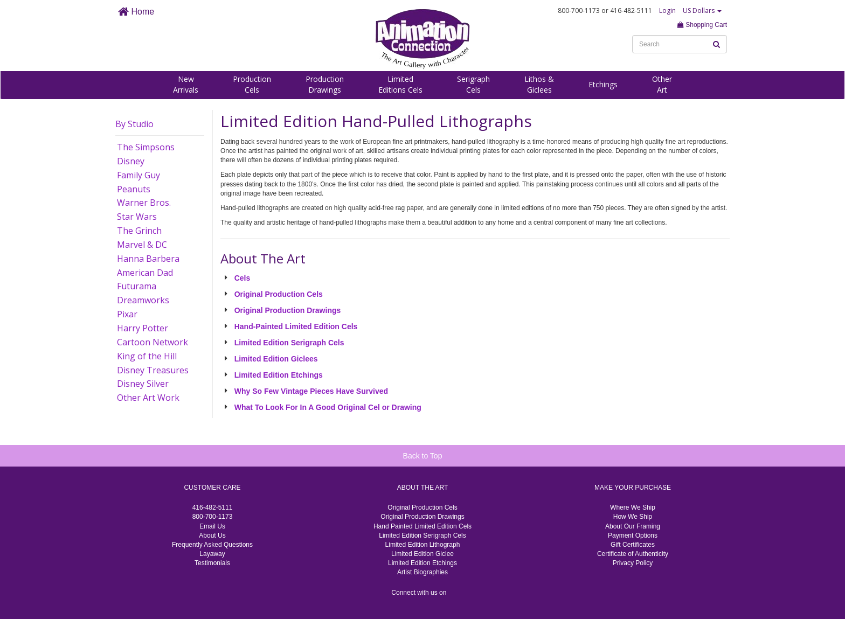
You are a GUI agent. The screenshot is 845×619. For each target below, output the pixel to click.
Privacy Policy (633, 563)
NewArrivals (185, 84)
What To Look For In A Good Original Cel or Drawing (327, 407)
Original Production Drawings (287, 310)
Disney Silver (143, 384)
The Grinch (139, 231)
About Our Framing (632, 526)
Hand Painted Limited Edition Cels (422, 526)
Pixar (127, 314)
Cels (242, 278)
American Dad (145, 273)
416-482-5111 (212, 507)
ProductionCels (252, 84)
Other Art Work (148, 398)
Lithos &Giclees (539, 84)
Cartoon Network (152, 342)
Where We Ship (632, 507)
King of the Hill (147, 356)
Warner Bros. (144, 202)
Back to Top (422, 455)
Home (136, 11)
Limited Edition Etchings (278, 375)
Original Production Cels (278, 294)
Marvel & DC (142, 245)
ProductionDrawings (325, 84)
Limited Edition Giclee (422, 554)
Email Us (212, 526)
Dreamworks (143, 300)
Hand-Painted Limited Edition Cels (296, 326)
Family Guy (138, 175)
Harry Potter (142, 328)
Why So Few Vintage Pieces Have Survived (311, 391)
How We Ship (632, 516)
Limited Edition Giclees (276, 358)
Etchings (603, 84)
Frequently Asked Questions (212, 544)
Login (667, 10)
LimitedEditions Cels (400, 84)
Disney (130, 161)
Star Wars (137, 216)
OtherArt (662, 84)
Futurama (136, 286)
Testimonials (212, 563)
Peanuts (133, 189)
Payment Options (632, 535)
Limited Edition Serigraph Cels (289, 342)
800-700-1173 (212, 516)
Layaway (212, 554)
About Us (212, 535)
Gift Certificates (633, 544)
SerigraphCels (473, 84)
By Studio (134, 124)
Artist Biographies (422, 572)
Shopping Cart (702, 25)
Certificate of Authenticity (632, 554)
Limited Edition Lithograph (422, 544)
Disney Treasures (153, 370)
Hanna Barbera (148, 259)
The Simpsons (146, 147)
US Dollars (702, 10)
